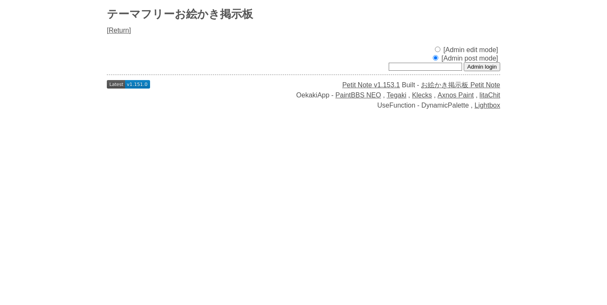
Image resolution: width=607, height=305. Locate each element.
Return (119, 30)
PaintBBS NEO (358, 95)
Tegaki (396, 95)
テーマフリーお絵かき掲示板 (180, 14)
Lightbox (488, 105)
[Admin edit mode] (466, 49)
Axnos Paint (455, 95)
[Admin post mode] (465, 58)
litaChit (489, 95)
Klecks (422, 95)
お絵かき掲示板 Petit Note (460, 85)
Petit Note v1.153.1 (371, 85)
